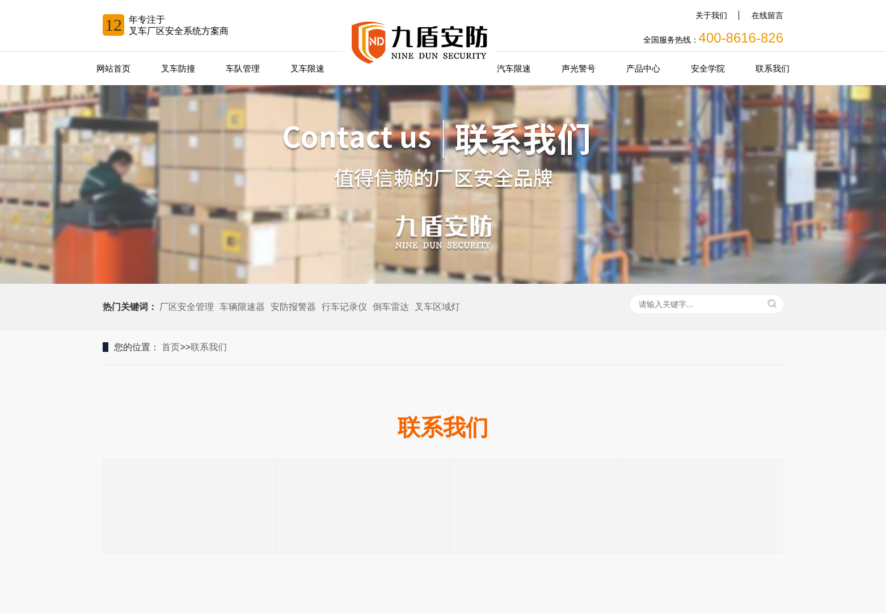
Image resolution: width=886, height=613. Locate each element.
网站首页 (113, 68)
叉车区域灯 (437, 307)
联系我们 (773, 68)
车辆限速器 (242, 307)
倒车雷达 (391, 307)
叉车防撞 (178, 68)
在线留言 (767, 15)
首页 (171, 347)
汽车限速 (514, 68)
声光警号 (579, 68)
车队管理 (243, 68)
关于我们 (711, 15)
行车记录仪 (344, 307)
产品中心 (643, 68)
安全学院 (708, 68)
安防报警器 (293, 307)
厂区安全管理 (186, 307)
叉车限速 (307, 68)
